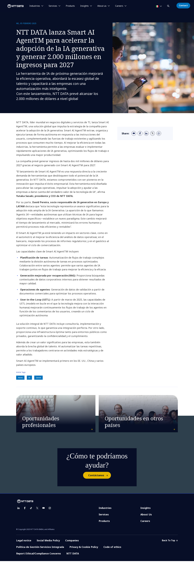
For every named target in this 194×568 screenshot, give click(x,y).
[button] (168, 5)
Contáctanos (99, 482)
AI (29, 377)
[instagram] (49, 515)
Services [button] (53, 6)
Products (70, 6)
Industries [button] (34, 6)
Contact (183, 5)
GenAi (38, 377)
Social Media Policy (48, 547)
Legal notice (23, 547)
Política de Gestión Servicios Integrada (40, 553)
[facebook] (140, 133)
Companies (72, 547)
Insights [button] (84, 6)
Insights (145, 514)
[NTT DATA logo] (12, 6)
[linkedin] (146, 133)
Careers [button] (119, 6)
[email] (133, 133)
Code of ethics (112, 553)
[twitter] (152, 133)
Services (104, 521)
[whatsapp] (158, 133)
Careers (145, 528)
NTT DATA (72, 560)
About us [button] (101, 6)
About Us (146, 521)
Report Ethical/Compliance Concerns (38, 560)
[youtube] (43, 515)
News (20, 377)
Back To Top (170, 547)
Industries (105, 514)
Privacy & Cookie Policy (83, 553)
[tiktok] (31, 515)
